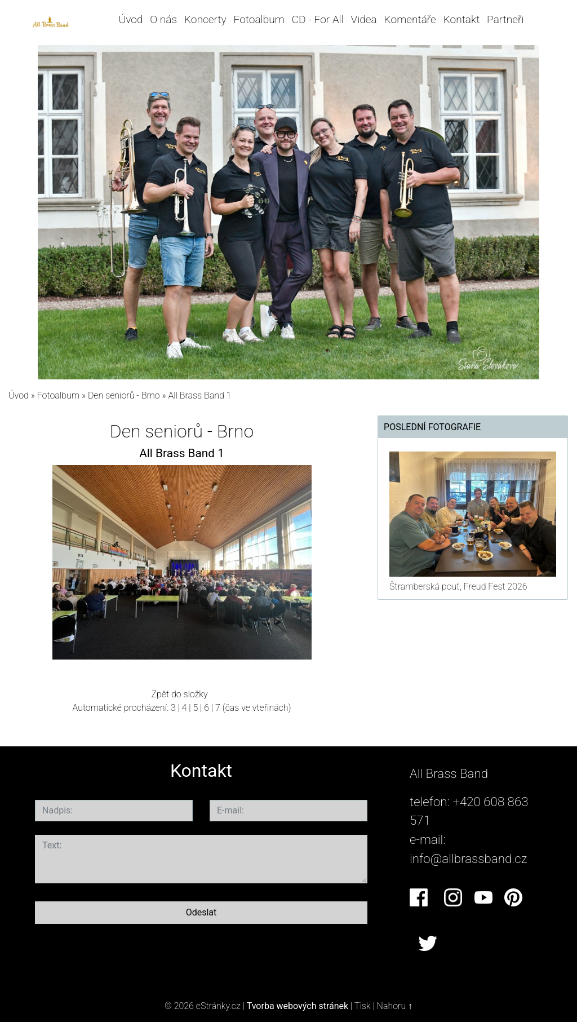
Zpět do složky (179, 694)
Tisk (362, 1006)
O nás (163, 19)
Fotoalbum (258, 19)
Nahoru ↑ (394, 1006)
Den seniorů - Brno (125, 395)
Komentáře (410, 19)
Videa (364, 19)
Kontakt (461, 19)
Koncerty (205, 19)
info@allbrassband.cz (468, 858)
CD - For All (318, 19)
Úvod (131, 19)
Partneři (505, 19)
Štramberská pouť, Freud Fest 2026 (458, 586)
